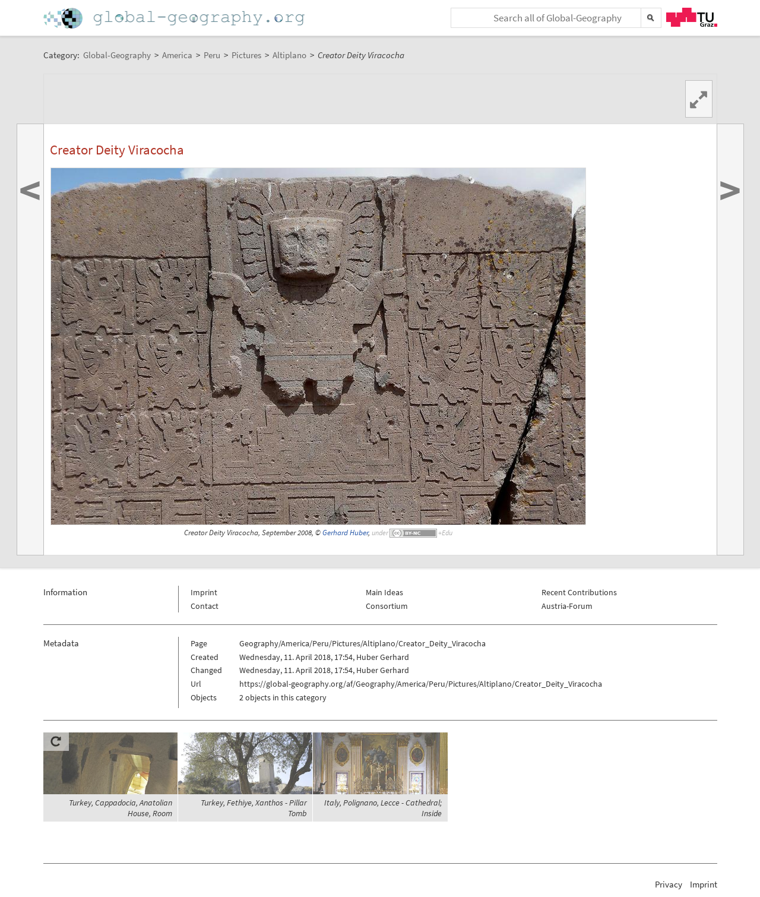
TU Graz (691, 17)
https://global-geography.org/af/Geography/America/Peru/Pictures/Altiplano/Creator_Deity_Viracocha (420, 683)
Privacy (668, 884)
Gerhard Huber (345, 533)
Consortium (387, 606)
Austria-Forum (567, 606)
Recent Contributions (579, 592)
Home (175, 18)
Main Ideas (384, 592)
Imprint (204, 592)
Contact (204, 606)
